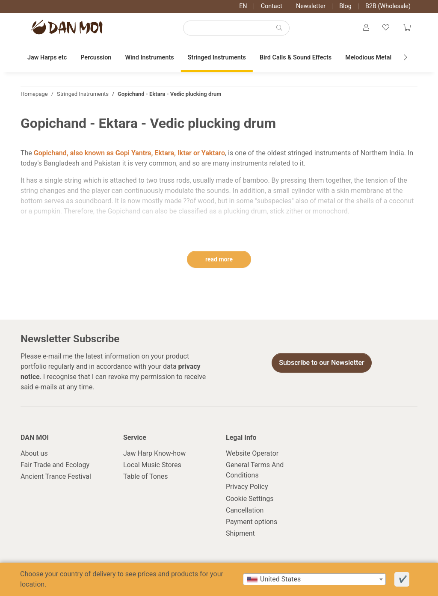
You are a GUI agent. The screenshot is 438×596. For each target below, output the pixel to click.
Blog (345, 6)
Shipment (240, 534)
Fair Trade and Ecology (55, 465)
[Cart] (406, 28)
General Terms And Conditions (255, 470)
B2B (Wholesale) (388, 6)
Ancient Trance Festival (56, 477)
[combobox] (314, 579)
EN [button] (243, 6)
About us (34, 454)
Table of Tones (145, 477)
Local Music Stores (152, 465)
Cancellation (244, 511)
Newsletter (311, 6)
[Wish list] (386, 28)
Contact (271, 6)
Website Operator (252, 454)
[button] (366, 28)
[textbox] (314, 579)
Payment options (251, 522)
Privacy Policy (247, 487)
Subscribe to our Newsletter (321, 363)
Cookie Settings (250, 499)
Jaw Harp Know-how (154, 454)
